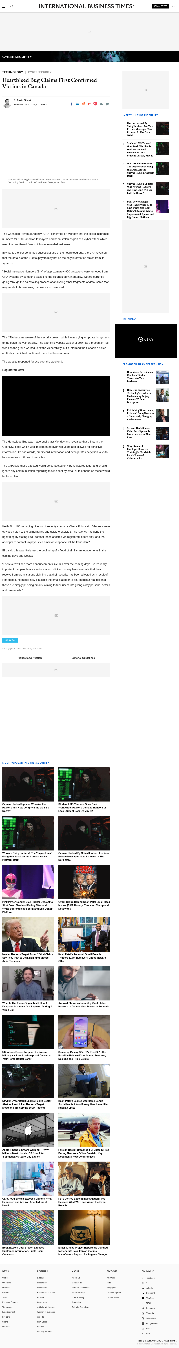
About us (76, 1278)
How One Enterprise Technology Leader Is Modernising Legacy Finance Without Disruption (139, 396)
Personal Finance (10, 1302)
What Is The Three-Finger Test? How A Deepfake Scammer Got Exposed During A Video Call (27, 1006)
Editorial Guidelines (83, 658)
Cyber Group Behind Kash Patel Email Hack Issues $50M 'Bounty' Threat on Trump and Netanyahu (84, 905)
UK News (6, 1283)
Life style (6, 1317)
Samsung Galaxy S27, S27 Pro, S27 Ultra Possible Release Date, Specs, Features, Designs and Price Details (82, 1055)
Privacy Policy (78, 1292)
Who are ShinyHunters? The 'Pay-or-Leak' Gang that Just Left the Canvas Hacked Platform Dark (27, 856)
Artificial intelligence (46, 1307)
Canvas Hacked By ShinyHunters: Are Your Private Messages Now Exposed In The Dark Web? (83, 856)
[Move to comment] (107, 104)
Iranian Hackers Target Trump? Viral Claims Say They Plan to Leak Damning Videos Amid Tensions (27, 957)
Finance (40, 1297)
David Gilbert (24, 100)
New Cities (42, 1322)
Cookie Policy (78, 1297)
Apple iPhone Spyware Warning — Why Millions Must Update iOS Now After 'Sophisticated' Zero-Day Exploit (25, 1153)
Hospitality (41, 1283)
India (109, 1283)
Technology (7, 1307)
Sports (5, 1322)
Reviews (6, 1326)
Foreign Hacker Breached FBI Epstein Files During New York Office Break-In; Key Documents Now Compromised (83, 1153)
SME (4, 1297)
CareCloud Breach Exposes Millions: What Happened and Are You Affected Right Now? (27, 1202)
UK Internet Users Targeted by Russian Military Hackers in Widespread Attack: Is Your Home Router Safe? (26, 1055)
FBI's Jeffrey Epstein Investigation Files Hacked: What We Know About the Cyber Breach (82, 1202)
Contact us (77, 1283)
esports (40, 1317)
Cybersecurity (43, 1302)
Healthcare (42, 1288)
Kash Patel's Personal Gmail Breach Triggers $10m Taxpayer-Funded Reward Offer (82, 957)
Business (6, 1292)
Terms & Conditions (81, 1288)
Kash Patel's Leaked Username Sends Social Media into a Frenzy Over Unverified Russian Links (83, 1104)
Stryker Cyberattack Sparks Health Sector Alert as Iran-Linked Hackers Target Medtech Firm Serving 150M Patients (26, 1104)
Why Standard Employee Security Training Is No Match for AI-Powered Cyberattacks (139, 452)
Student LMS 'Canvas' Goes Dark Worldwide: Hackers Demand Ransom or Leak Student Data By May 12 (82, 807)
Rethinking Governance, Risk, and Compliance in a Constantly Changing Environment (140, 415)
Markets (5, 1288)
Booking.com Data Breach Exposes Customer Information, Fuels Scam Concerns (23, 1251)
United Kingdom (114, 1292)
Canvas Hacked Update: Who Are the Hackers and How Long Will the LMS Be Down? (25, 807)
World (5, 1278)
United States (113, 1297)
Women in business (46, 1312)
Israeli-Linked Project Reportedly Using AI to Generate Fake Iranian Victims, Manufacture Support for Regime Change (83, 1251)
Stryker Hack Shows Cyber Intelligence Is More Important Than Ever (139, 433)
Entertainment (8, 1312)
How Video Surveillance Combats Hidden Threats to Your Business (140, 377)
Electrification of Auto (46, 1292)
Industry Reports (44, 1331)
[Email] (101, 104)
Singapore (111, 1288)
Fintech (40, 1326)
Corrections (77, 1302)
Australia (111, 1278)
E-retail (40, 1278)
